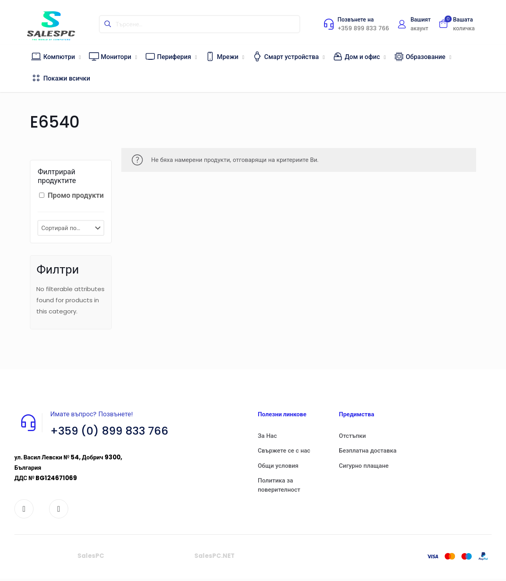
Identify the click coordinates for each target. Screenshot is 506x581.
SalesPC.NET (214, 558)
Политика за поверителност (279, 485)
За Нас (267, 435)
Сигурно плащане (363, 465)
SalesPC (90, 558)
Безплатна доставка (367, 450)
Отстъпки (352, 435)
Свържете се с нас (284, 450)
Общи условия (278, 465)
